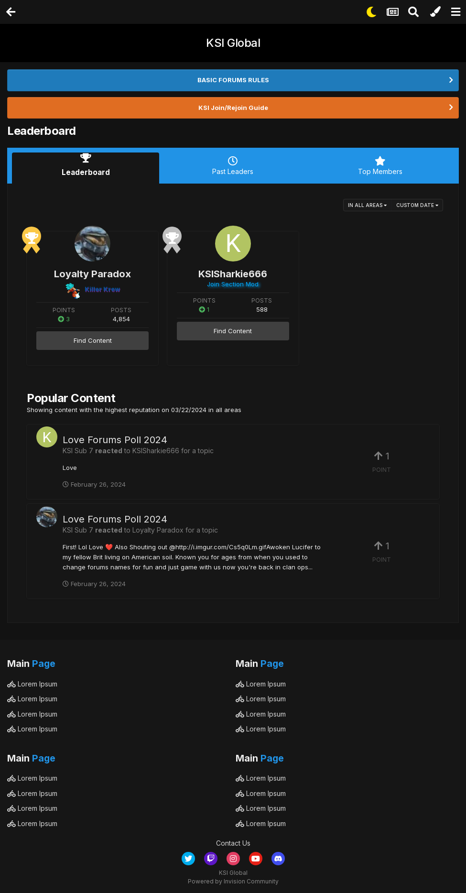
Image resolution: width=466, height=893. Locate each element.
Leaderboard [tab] (85, 165)
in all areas (367, 203)
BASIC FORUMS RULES (233, 80)
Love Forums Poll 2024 (115, 437)
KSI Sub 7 (78, 448)
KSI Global (233, 43)
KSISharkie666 (232, 271)
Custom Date (417, 203)
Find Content (93, 338)
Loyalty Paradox (92, 271)
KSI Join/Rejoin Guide (233, 107)
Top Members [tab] (380, 165)
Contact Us (233, 841)
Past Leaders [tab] (232, 165)
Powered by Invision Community (233, 878)
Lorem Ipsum (32, 681)
